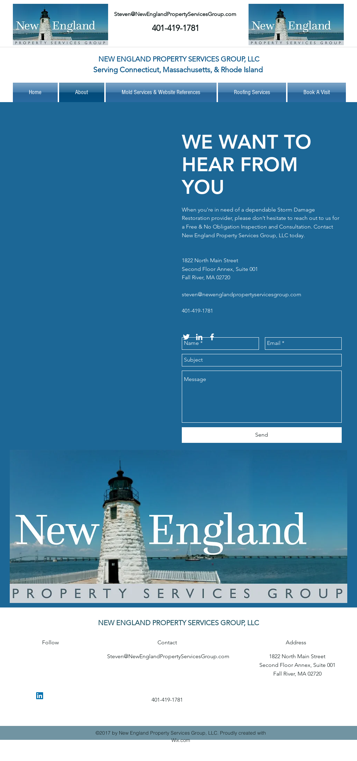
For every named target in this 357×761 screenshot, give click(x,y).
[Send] (262, 435)
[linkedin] (39, 695)
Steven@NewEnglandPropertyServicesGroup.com (175, 14)
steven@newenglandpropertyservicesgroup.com (241, 294)
